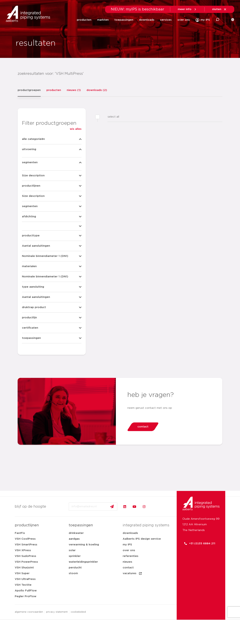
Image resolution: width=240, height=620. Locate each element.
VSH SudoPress (25, 556)
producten (84, 20)
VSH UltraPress (25, 579)
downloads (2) (97, 90)
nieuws (127, 561)
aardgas (74, 538)
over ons (183, 20)
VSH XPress (23, 550)
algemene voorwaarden (29, 612)
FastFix (20, 533)
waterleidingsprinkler (83, 561)
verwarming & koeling (84, 544)
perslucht (75, 567)
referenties (130, 556)
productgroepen (29, 90)
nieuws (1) (74, 90)
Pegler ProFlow (25, 596)
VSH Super (22, 573)
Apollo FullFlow (26, 590)
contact (128, 567)
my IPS (127, 544)
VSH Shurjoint (24, 567)
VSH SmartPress (26, 544)
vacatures (132, 573)
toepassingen (123, 20)
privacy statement (57, 612)
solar (72, 550)
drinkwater (76, 533)
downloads (146, 20)
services (166, 20)
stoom (73, 573)
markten (103, 20)
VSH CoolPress (25, 538)
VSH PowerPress (26, 561)
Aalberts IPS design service (142, 538)
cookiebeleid (78, 612)
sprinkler (75, 556)
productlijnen (27, 525)
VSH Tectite (23, 585)
